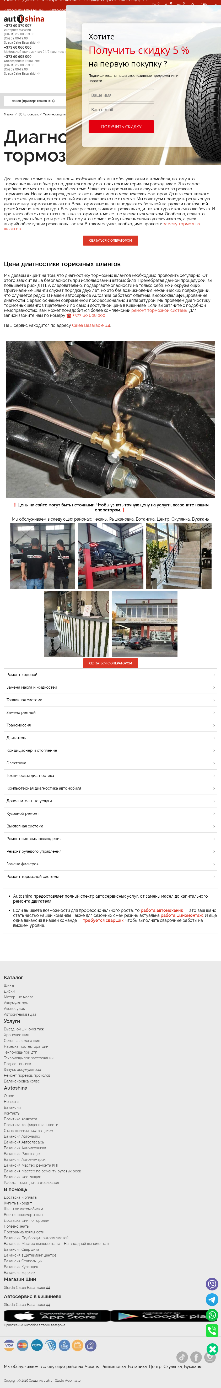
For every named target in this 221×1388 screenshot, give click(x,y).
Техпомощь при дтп (20, 1052)
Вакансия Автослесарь (24, 1142)
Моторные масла (19, 997)
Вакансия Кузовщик (21, 1267)
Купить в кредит (18, 1203)
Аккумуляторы (16, 1003)
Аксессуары (14, 1008)
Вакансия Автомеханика (25, 1148)
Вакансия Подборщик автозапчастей (36, 1238)
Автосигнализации (23, 10)
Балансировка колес (22, 1081)
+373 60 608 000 (89, 315)
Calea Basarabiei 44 (91, 325)
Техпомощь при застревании (28, 1058)
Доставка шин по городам (26, 1220)
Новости (11, 1102)
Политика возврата (20, 1119)
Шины (9, 985)
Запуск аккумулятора (22, 1069)
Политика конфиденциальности (31, 1125)
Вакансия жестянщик (22, 1177)
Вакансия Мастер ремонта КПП (32, 1165)
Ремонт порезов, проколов (27, 1075)
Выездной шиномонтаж (24, 1029)
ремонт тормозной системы (159, 310)
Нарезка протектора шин (26, 1046)
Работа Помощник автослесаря (31, 1183)
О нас (9, 1096)
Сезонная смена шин (22, 1041)
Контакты (12, 1113)
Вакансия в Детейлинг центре (30, 1255)
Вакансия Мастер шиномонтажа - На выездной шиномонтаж (56, 1244)
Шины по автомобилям (23, 1209)
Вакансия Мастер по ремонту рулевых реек (42, 1171)
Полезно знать (16, 1226)
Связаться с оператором (110, 240)
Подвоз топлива (17, 1064)
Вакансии (12, 1107)
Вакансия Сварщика (21, 1249)
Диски (9, 991)
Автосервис (61, 10)
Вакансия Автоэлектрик (25, 1159)
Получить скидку (121, 127)
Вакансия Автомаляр (22, 1136)
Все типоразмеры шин (23, 1215)
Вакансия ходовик (19, 1272)
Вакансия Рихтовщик (22, 1154)
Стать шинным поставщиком (28, 1130)
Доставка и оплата (20, 1197)
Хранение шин (16, 1035)
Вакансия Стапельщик (23, 1261)
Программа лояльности (24, 1232)
